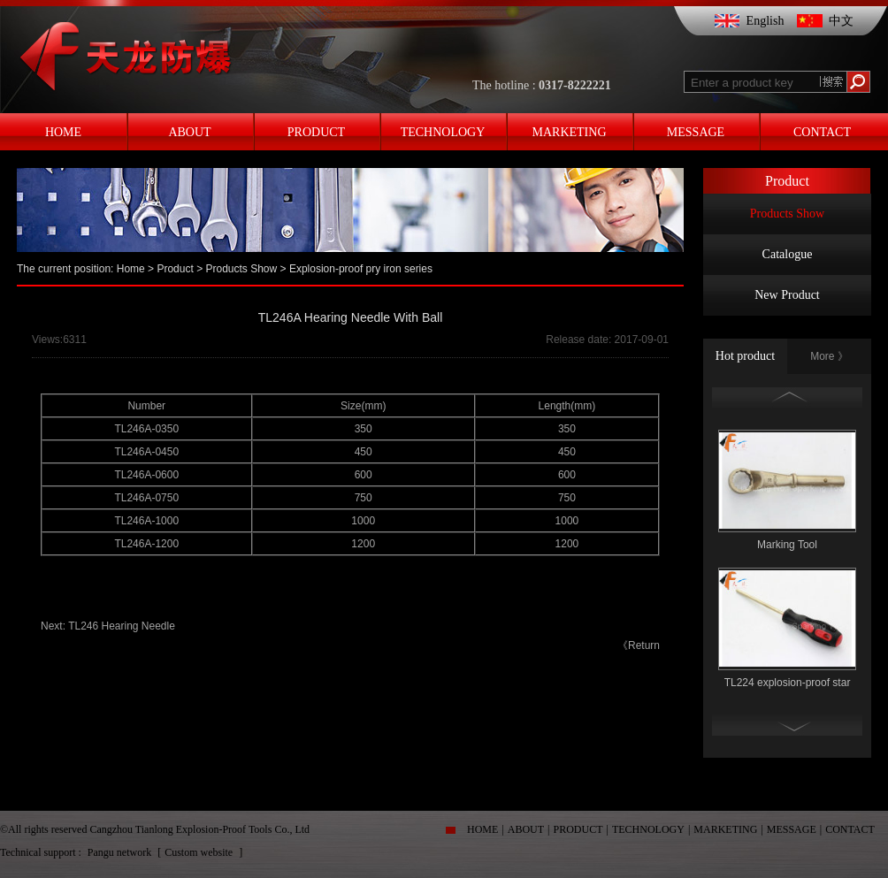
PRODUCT (578, 829)
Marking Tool (787, 544)
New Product (787, 295)
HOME (482, 829)
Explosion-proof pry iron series (361, 269)
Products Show (787, 213)
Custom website (200, 852)
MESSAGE (791, 829)
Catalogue (787, 254)
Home (131, 269)
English (765, 20)
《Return (638, 645)
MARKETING (725, 829)
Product (175, 269)
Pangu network (121, 852)
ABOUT (526, 829)
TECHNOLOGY (648, 829)
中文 (841, 20)
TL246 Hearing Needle (121, 626)
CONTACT (850, 829)
